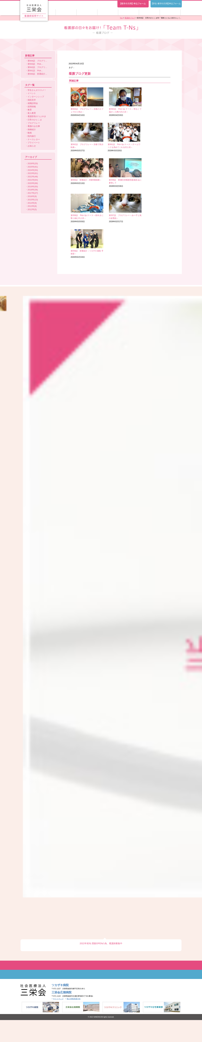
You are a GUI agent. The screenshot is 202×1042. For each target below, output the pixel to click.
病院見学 (32, 100)
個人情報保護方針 (74, 328)
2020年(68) (33, 183)
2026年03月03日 (85, 172)
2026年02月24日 (154, 172)
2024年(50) (33, 170)
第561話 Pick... (35, 70)
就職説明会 (33, 103)
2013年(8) (32, 206)
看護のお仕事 (34, 126)
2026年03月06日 (154, 137)
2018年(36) (33, 189)
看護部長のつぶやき (37, 116)
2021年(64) (33, 180)
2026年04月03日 (119, 101)
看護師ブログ (130, 18)
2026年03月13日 (119, 137)
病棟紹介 (32, 129)
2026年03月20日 (85, 137)
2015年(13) (33, 199)
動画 (30, 133)
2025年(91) (33, 167)
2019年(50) (33, 186)
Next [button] (137, 250)
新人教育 (32, 113)
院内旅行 (32, 136)
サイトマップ (58, 328)
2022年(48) (33, 176)
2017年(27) (33, 193)
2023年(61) (33, 173)
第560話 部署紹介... (37, 74)
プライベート (34, 142)
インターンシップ (36, 96)
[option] (101, 248)
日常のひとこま (35, 119)
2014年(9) (32, 203)
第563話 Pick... (35, 64)
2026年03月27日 (154, 101)
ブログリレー (34, 123)
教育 (30, 110)
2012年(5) (32, 209)
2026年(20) (33, 163)
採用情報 (32, 106)
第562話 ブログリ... (37, 67)
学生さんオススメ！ (37, 90)
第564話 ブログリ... (37, 61)
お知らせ (32, 146)
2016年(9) (32, 196)
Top (121, 18)
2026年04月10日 (85, 101)
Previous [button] (74, 250)
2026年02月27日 (119, 172)
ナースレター (34, 139)
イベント (32, 93)
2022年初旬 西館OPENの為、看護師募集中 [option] (101, 272)
